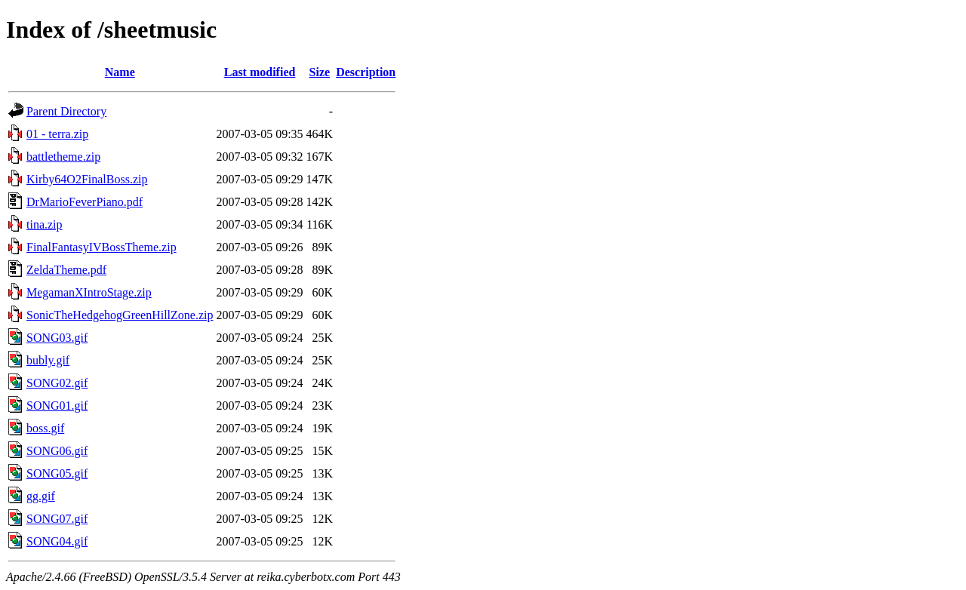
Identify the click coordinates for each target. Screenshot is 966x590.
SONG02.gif (57, 382)
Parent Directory (66, 111)
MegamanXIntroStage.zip (89, 292)
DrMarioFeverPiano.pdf (84, 201)
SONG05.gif (57, 473)
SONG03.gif (57, 337)
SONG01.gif (57, 405)
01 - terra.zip (57, 134)
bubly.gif (47, 360)
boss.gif (45, 428)
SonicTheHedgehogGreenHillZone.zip (119, 315)
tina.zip (44, 224)
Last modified (260, 72)
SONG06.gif (57, 450)
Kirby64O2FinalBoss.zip (86, 179)
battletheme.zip (63, 156)
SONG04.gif (57, 541)
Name (120, 72)
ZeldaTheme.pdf (66, 269)
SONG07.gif (57, 518)
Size (320, 72)
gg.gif (40, 496)
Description (365, 72)
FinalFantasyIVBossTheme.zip (101, 247)
